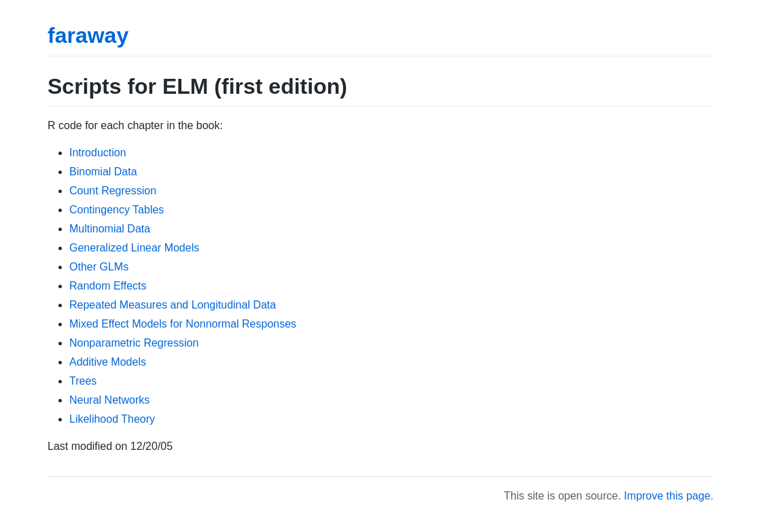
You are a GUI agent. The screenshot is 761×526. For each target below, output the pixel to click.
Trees (82, 381)
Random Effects (108, 286)
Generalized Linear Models (134, 247)
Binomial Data (103, 171)
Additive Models (107, 362)
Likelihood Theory (112, 419)
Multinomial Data (109, 228)
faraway (88, 35)
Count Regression (112, 190)
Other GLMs (98, 267)
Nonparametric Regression (133, 343)
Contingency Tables (116, 209)
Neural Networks (109, 400)
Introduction (97, 152)
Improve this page (667, 496)
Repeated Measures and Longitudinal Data (172, 305)
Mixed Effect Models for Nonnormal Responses (182, 324)
